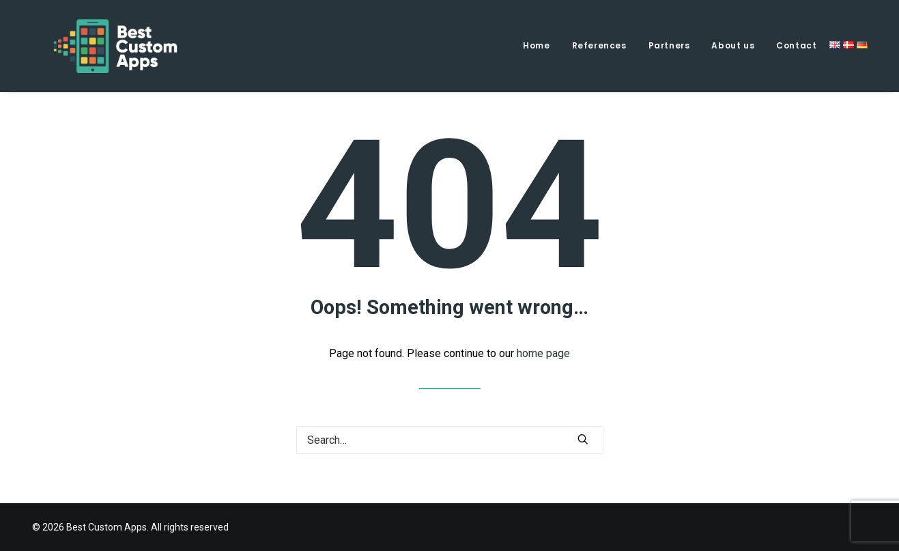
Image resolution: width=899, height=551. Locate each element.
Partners (669, 45)
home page (543, 353)
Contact (796, 45)
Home (536, 45)
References (599, 45)
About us (732, 45)
